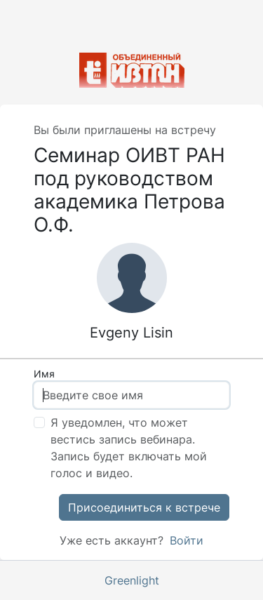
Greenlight (131, 580)
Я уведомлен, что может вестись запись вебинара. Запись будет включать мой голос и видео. (128, 447)
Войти (184, 540)
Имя (44, 374)
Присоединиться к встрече (144, 507)
